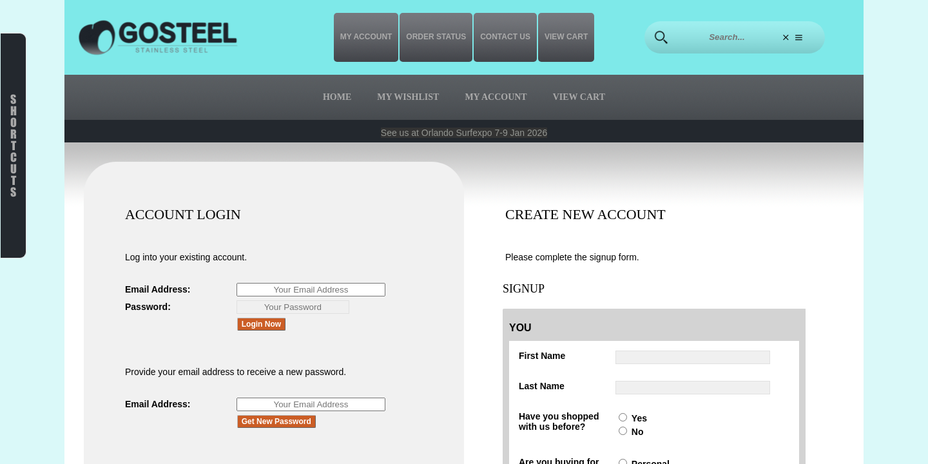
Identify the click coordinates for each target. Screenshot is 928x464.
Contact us (505, 36)
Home (337, 97)
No (638, 432)
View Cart (566, 36)
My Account (366, 36)
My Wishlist (408, 97)
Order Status (436, 36)
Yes (639, 418)
